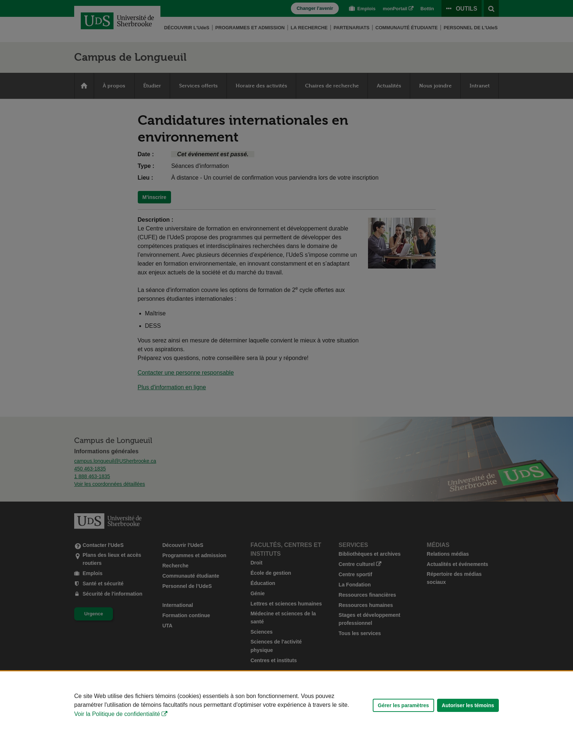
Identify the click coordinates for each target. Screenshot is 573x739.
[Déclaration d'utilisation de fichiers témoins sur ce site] (286, 705)
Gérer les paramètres (403, 705)
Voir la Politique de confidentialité (117, 714)
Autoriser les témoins (468, 705)
